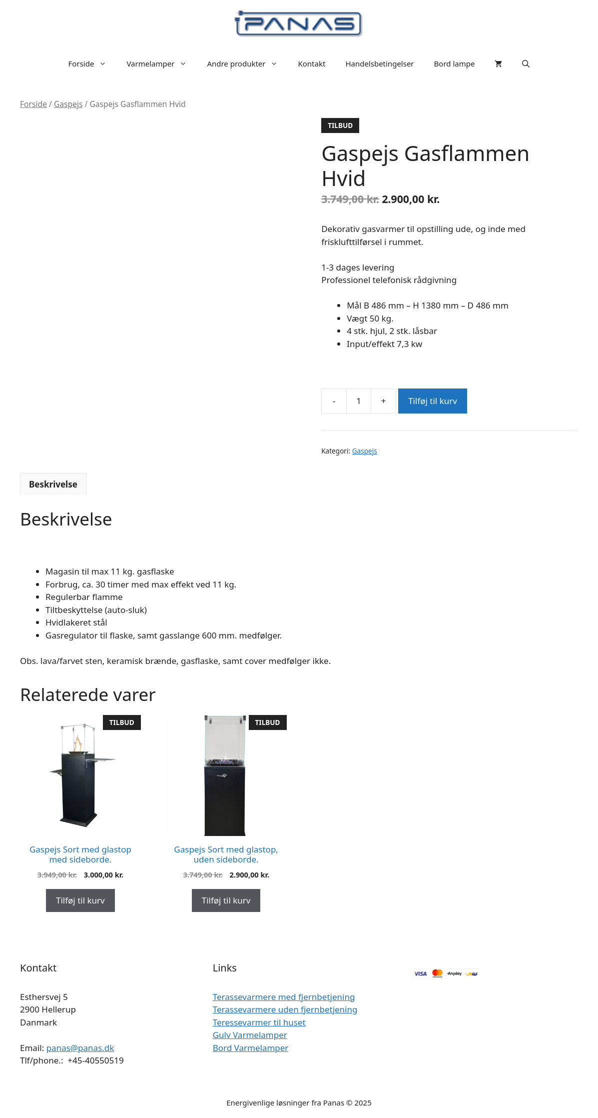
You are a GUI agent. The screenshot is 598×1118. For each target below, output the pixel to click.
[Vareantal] (358, 401)
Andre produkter (247, 63)
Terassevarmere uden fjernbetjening (285, 1009)
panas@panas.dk (80, 1048)
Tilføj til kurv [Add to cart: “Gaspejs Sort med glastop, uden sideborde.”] (226, 900)
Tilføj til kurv (432, 400)
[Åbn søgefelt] (526, 63)
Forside (92, 63)
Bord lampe (454, 63)
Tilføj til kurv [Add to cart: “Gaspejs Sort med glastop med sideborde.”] (80, 900)
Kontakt (311, 63)
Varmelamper (161, 63)
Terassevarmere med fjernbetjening (284, 996)
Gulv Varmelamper (250, 1034)
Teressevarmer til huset (259, 1022)
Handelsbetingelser (379, 63)
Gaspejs (68, 104)
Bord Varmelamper (251, 1048)
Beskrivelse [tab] (53, 484)
